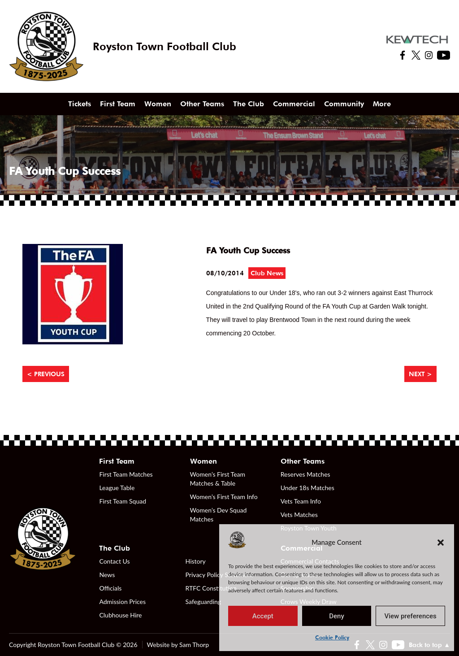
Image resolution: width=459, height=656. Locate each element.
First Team (117, 104)
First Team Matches (125, 474)
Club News (267, 273)
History (196, 561)
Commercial (294, 104)
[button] (440, 542)
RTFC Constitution (211, 588)
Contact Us (114, 561)
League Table (116, 487)
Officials (110, 588)
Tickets (79, 104)
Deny (336, 616)
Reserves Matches (305, 474)
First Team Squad (122, 501)
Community (344, 104)
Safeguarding (203, 601)
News (107, 574)
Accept (262, 616)
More (382, 104)
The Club (248, 104)
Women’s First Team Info (224, 496)
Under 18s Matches (307, 487)
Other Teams (202, 104)
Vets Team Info (301, 501)
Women (157, 104)
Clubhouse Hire (120, 615)
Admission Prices (122, 601)
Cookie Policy (332, 637)
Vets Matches (299, 514)
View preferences (411, 616)
